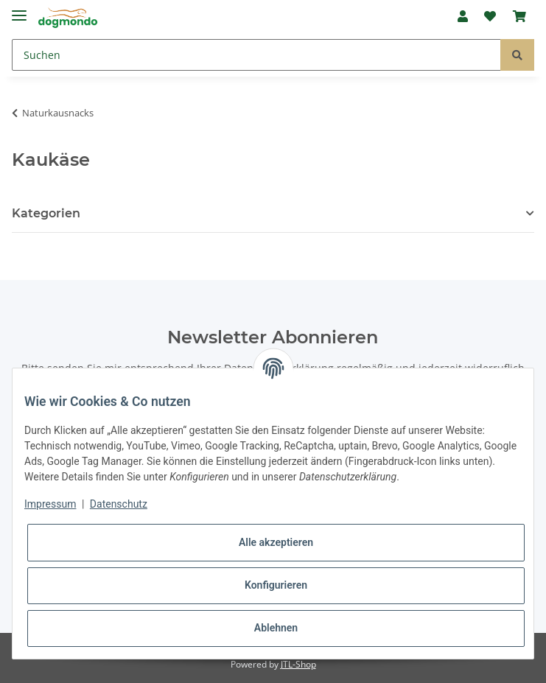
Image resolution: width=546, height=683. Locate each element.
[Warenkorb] (519, 16)
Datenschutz (118, 504)
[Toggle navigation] (19, 9)
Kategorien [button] (46, 213)
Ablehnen (276, 628)
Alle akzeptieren (276, 542)
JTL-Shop (298, 664)
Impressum (50, 504)
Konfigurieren (276, 585)
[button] (462, 16)
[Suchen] (256, 55)
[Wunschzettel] (490, 16)
